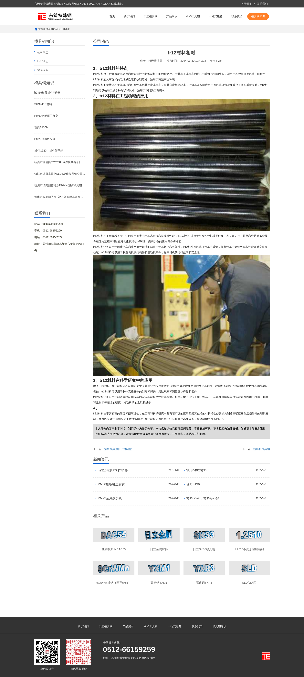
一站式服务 (216, 16)
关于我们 (246, 3)
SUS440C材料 (43, 104)
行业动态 (42, 61)
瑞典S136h (41, 127)
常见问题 (42, 70)
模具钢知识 (258, 16)
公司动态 (65, 29)
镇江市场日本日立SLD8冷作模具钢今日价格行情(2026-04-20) (59, 173)
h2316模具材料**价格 (47, 92)
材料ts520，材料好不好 (48, 150)
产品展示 (171, 16)
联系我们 (262, 3)
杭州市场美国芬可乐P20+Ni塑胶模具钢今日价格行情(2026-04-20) (59, 185)
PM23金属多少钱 (44, 139)
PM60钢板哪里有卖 (46, 115)
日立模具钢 (150, 16)
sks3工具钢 (193, 16)
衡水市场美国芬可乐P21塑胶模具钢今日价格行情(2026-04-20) (59, 196)
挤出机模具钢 (261, 449)
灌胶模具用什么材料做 (118, 449)
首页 (112, 16)
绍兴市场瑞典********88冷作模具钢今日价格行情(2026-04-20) (59, 162)
